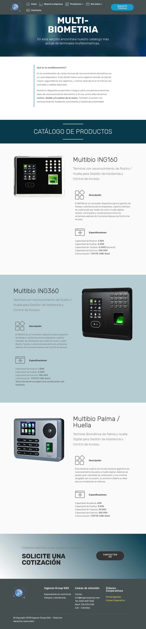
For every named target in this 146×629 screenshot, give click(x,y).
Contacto (33, 10)
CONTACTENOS (110, 555)
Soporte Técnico (122, 7)
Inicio (31, 4)
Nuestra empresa (51, 4)
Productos (73, 4)
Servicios (93, 4)
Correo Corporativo (115, 600)
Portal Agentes (113, 597)
